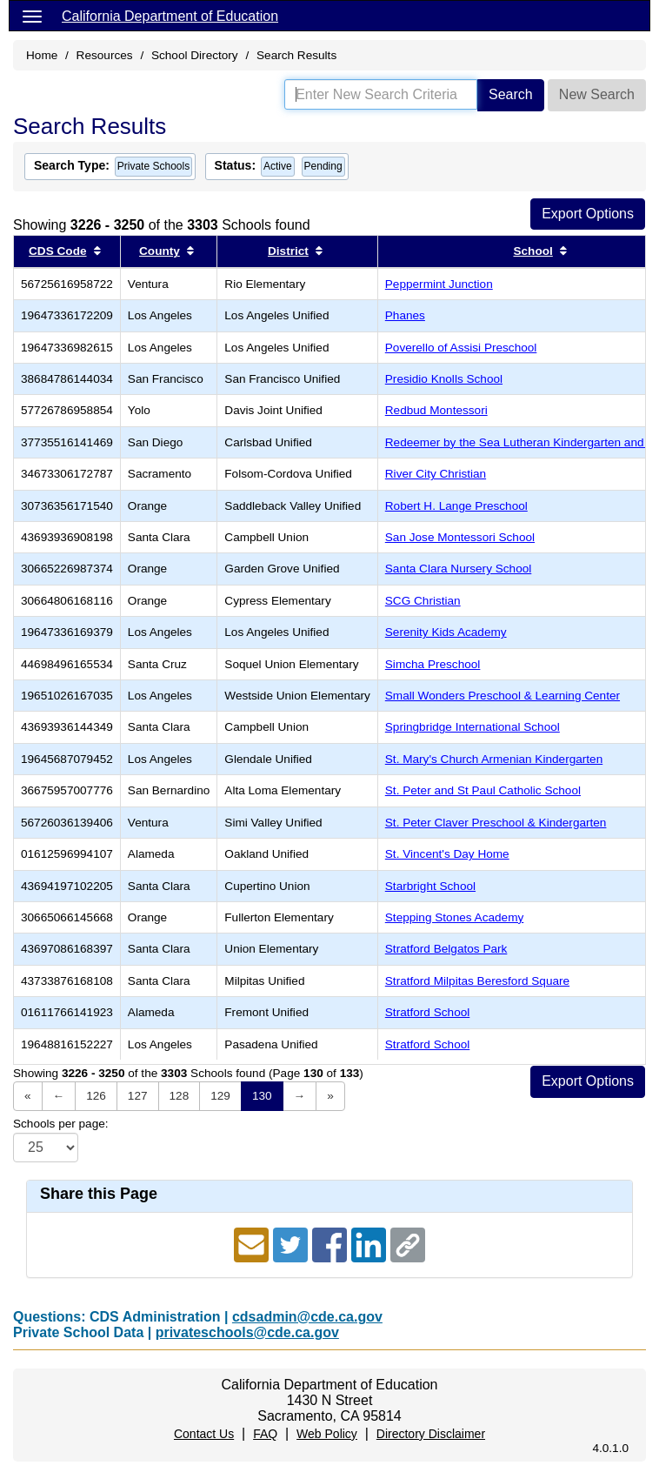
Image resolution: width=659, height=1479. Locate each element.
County (159, 251)
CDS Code (57, 251)
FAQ (265, 1434)
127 (138, 1095)
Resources (105, 55)
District (288, 251)
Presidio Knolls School (444, 378)
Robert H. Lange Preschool (456, 505)
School (532, 251)
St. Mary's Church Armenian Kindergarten (493, 759)
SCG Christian (423, 600)
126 (96, 1095)
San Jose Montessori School (460, 537)
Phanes (405, 315)
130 (262, 1095)
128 (180, 1095)
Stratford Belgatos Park (446, 948)
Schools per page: (61, 1123)
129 (220, 1095)
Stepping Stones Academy (454, 917)
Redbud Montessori (436, 410)
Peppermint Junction (439, 284)
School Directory (194, 55)
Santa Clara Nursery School (458, 568)
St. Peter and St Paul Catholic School (483, 790)
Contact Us (204, 1434)
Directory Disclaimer (430, 1434)
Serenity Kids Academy (446, 632)
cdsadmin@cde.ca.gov (307, 1316)
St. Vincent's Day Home (447, 853)
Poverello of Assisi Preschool (461, 347)
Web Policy (326, 1434)
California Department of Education (170, 16)
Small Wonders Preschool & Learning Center (502, 695)
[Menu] (32, 15)
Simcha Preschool (433, 664)
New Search (597, 94)
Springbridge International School (472, 726)
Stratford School (427, 1012)
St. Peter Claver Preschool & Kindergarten (496, 822)
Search (511, 94)
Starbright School (430, 886)
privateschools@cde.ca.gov (247, 1332)
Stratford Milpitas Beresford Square (477, 980)
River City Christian (435, 473)
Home (41, 55)
